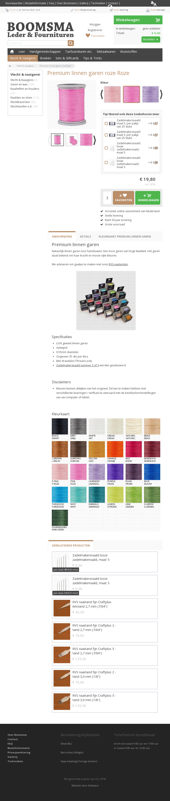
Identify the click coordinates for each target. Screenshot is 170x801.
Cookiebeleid (62, 10)
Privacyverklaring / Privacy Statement (28, 10)
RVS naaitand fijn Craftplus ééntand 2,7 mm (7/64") (91, 604)
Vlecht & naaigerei (23, 58)
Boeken (45, 58)
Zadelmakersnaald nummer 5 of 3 (77, 365)
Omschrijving (62, 236)
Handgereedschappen (45, 51)
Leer (22, 51)
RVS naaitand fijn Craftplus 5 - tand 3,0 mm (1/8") (94, 697)
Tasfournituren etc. (78, 51)
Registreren (95, 30)
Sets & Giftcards (67, 58)
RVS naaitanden (118, 264)
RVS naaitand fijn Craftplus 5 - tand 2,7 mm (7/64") (94, 651)
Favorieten (97, 36)
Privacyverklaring (19, 752)
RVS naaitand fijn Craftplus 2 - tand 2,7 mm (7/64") (94, 627)
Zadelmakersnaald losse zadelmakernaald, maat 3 (90, 580)
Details (85, 236)
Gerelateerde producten (71, 545)
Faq (51, 3)
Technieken (98, 3)
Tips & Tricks (92, 58)
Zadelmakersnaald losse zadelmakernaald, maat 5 (90, 557)
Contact (113, 3)
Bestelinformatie (35, 3)
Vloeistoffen (128, 51)
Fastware (93, 785)
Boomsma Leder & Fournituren (12, 51)
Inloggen (95, 24)
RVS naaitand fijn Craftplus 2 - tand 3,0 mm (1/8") (94, 674)
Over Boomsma (67, 3)
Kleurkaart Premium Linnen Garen (125, 236)
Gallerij (83, 3)
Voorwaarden (14, 3)
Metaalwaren (106, 51)
